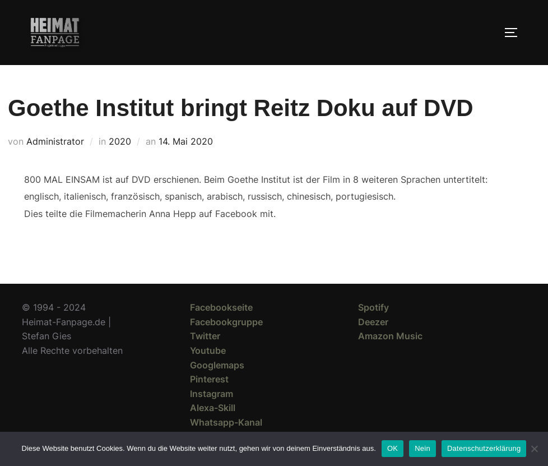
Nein (422, 448)
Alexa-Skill (212, 407)
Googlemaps (217, 365)
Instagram (211, 393)
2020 (120, 141)
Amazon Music (390, 336)
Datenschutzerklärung (484, 448)
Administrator (55, 141)
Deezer (373, 321)
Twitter (205, 336)
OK (392, 448)
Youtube (208, 350)
